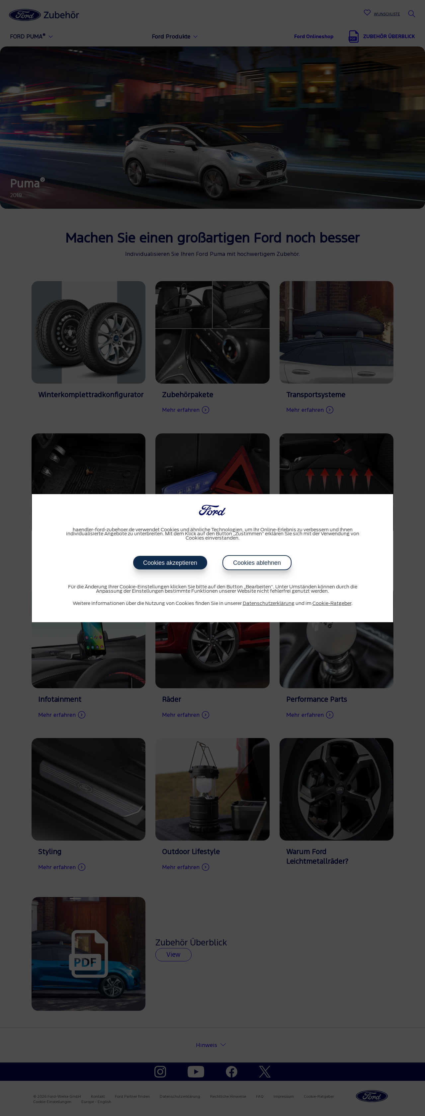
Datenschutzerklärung (269, 603)
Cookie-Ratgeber (331, 603)
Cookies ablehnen (257, 562)
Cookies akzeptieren (170, 562)
